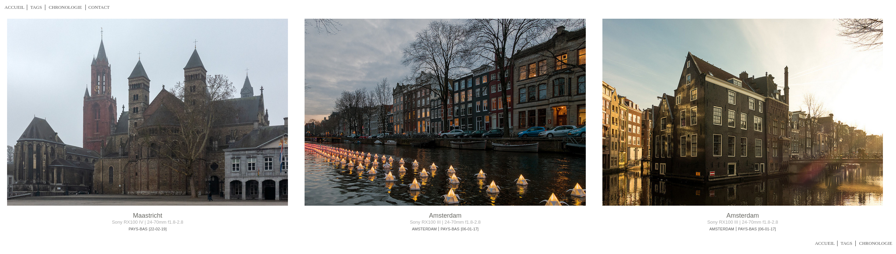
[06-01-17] (469, 229)
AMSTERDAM (424, 229)
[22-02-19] (157, 229)
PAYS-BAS (138, 229)
